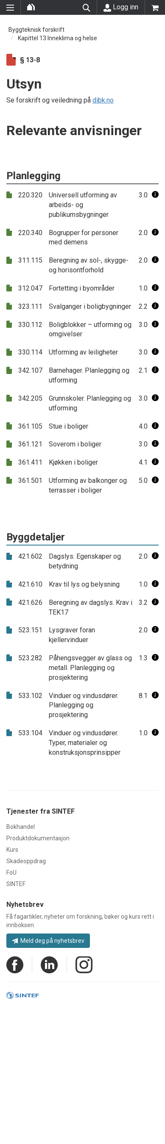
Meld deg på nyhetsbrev (48, 940)
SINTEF (15, 884)
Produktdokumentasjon (38, 838)
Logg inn (120, 7)
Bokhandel (20, 826)
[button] (155, 195)
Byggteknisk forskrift (36, 29)
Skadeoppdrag (26, 861)
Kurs (12, 849)
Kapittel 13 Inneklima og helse (57, 38)
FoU (11, 872)
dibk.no (103, 100)
